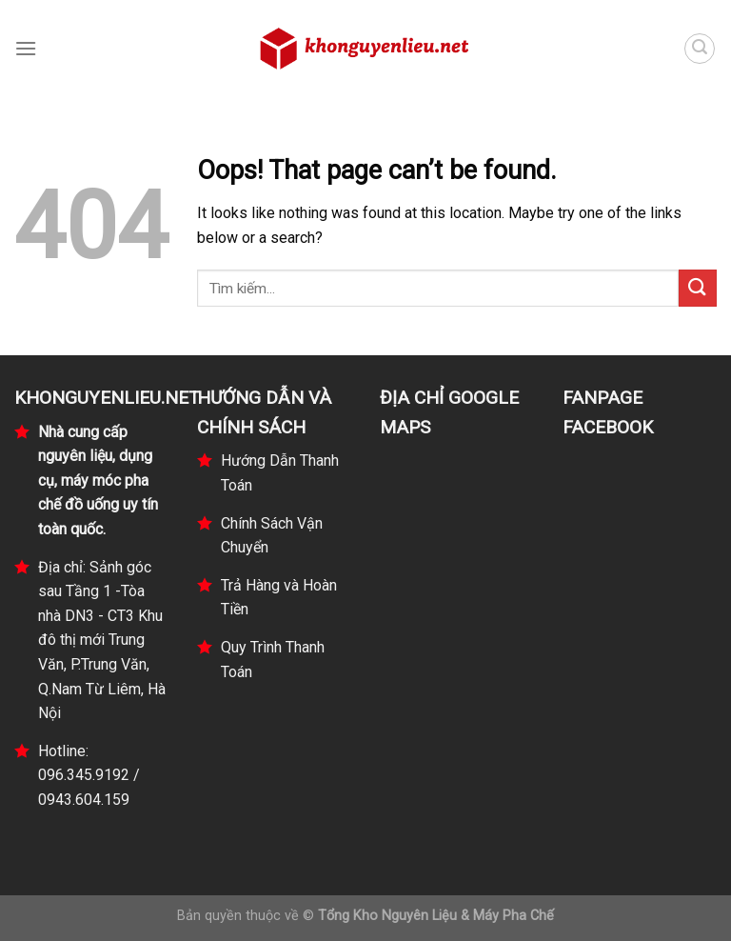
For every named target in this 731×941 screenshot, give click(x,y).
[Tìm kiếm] (699, 48)
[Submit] (698, 288)
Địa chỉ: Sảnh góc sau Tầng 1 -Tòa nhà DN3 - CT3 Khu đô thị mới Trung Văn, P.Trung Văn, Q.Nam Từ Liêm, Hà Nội (102, 640)
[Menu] (25, 48)
